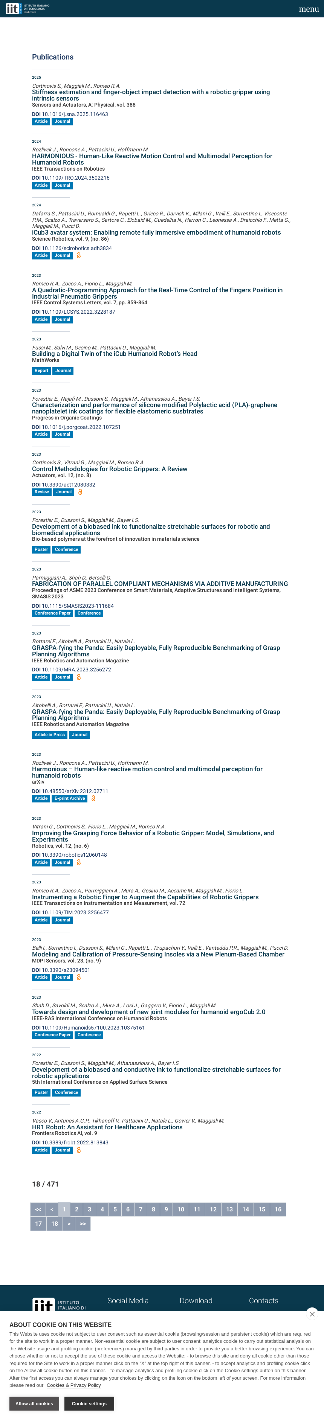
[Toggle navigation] (309, 8)
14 (245, 1209)
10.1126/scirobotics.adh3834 (72, 248)
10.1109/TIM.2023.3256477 (70, 912)
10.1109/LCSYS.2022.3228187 (73, 312)
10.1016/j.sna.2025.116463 (70, 114)
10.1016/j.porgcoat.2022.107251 (76, 427)
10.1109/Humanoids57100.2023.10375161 (88, 1028)
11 (197, 1209)
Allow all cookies (34, 1403)
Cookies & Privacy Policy (74, 1385)
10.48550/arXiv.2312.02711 (70, 791)
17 (38, 1223)
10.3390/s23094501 (61, 970)
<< (38, 1209)
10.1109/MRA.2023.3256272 (71, 670)
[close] (312, 1313)
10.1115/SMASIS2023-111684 (73, 606)
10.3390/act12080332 (63, 485)
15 (261, 1209)
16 (278, 1209)
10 (180, 1209)
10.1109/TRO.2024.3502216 (71, 178)
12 (213, 1209)
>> (83, 1223)
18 (54, 1223)
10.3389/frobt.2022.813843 (70, 1142)
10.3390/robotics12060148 (69, 855)
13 (229, 1209)
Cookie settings (89, 1403)
